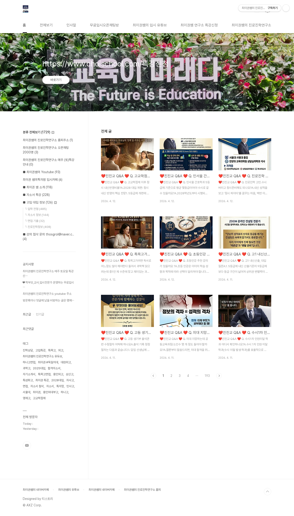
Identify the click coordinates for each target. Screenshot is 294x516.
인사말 (71, 25)
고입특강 (40, 350)
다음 (219, 375)
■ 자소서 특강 (36, 195)
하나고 (64, 392)
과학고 (26, 368)
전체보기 (46, 25)
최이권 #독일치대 (48, 362)
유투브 (27, 445)
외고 (60, 350)
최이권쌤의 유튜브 (68, 489)
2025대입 (39, 368)
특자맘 (60, 386)
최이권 (36, 392)
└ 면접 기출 (35, 221)
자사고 (70, 380)
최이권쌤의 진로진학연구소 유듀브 (42, 356)
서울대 (26, 392)
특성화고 (28, 380)
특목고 (52, 350)
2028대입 (57, 380)
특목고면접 (44, 374)
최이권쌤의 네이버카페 (36, 489)
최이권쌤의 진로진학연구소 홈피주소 (48, 140)
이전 (153, 375)
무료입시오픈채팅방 (104, 25)
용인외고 (58, 374)
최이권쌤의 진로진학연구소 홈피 (142, 489)
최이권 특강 (42, 380)
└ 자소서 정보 (37, 215)
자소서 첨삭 (37, 386)
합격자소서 (54, 368)
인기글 (40, 314)
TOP (267, 491)
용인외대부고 (50, 392)
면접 (25, 386)
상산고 (69, 374)
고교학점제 (39, 398)
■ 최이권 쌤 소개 (37, 187)
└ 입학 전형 (36, 209)
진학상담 (28, 350)
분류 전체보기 (38, 132)
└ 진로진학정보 (38, 227)
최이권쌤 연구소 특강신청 (199, 25)
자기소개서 (29, 374)
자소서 (50, 386)
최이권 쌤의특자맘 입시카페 (42, 179)
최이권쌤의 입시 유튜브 (150, 25)
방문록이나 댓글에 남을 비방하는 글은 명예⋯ (48, 300)
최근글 (27, 314)
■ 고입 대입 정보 (40, 202)
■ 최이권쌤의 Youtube (41, 172)
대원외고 (66, 362)
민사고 (70, 386)
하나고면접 (29, 362)
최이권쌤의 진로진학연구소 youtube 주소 (47, 293)
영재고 (26, 398)
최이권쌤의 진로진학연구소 (251, 25)
